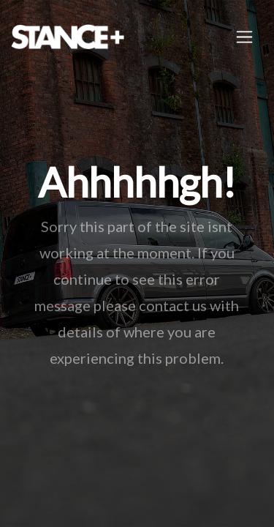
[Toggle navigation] (244, 37)
